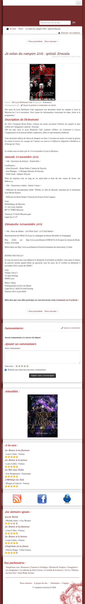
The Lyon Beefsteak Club (22, 102)
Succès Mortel (11, 517)
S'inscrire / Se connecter (69, 33)
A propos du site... (41, 583)
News (21, 29)
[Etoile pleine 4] (14, 457)
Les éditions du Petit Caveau (31, 570)
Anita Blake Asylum (26, 573)
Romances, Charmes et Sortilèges (34, 567)
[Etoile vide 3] (22, 366)
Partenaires (55, 583)
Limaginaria (72, 567)
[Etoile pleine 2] (8, 457)
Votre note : (9, 366)
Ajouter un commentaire (70, 328)
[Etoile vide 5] (27, 366)
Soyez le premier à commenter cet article (38, 105)
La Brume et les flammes (17, 450)
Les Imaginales (12, 570)
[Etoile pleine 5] (17, 457)
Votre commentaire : (13, 348)
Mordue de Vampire (57, 567)
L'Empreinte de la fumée (16, 546)
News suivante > (51, 41)
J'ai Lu (67, 570)
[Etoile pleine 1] (6, 457)
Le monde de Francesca (53, 570)
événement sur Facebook (66, 300)
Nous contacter (26, 583)
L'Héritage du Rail (14, 480)
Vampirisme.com (12, 567)
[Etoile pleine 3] (11, 457)
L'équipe (65, 583)
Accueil (13, 29)
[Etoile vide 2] (19, 366)
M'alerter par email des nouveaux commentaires (25, 370)
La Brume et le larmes (16, 460)
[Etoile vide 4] (25, 366)
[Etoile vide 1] (16, 366)
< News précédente (34, 41)
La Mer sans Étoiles (14, 470)
